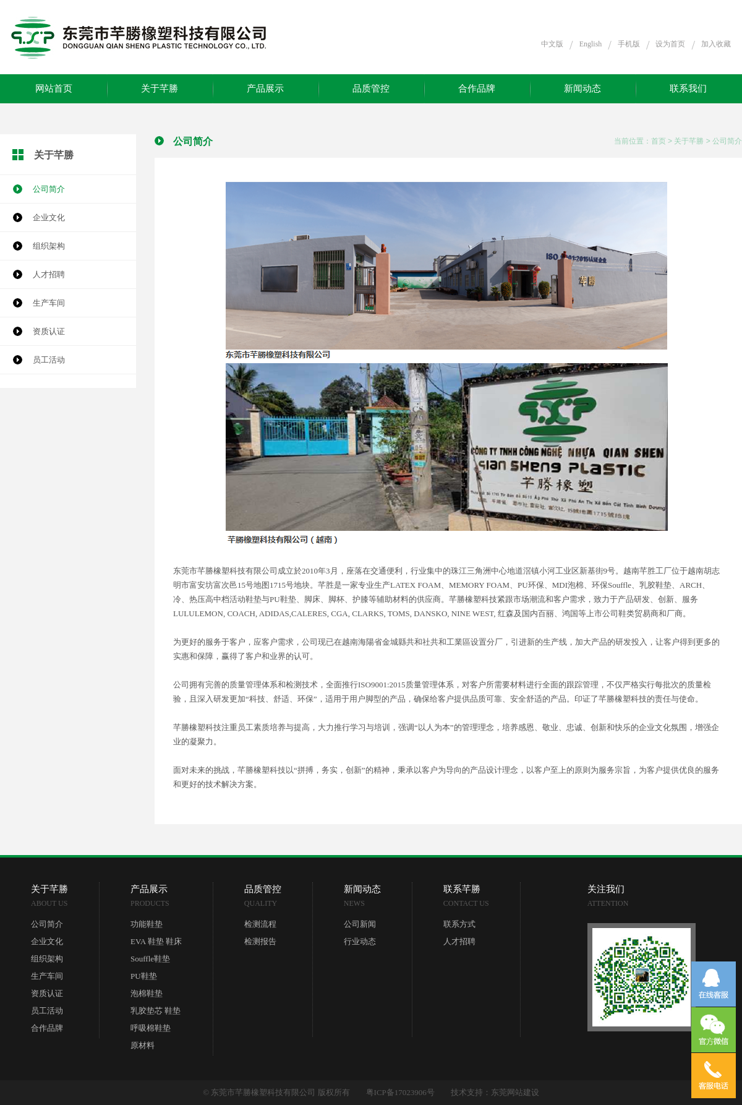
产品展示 (265, 88)
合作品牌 (476, 88)
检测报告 (260, 941)
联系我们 (688, 88)
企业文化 (49, 217)
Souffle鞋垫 (150, 958)
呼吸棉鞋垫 (150, 1028)
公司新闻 (360, 924)
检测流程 (260, 924)
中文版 (552, 44)
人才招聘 (49, 274)
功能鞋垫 (146, 924)
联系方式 (459, 924)
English (590, 44)
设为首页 (670, 44)
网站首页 (53, 88)
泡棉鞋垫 (146, 993)
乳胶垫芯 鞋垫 (155, 1010)
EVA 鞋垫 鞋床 (156, 941)
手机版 (629, 44)
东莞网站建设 (515, 1092)
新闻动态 (582, 88)
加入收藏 (716, 44)
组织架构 (49, 246)
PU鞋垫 (143, 976)
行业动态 (360, 941)
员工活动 (49, 359)
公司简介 (49, 189)
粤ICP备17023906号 (400, 1092)
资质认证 (49, 331)
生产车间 (49, 302)
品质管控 (371, 88)
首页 (658, 141)
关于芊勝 (159, 88)
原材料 (142, 1045)
